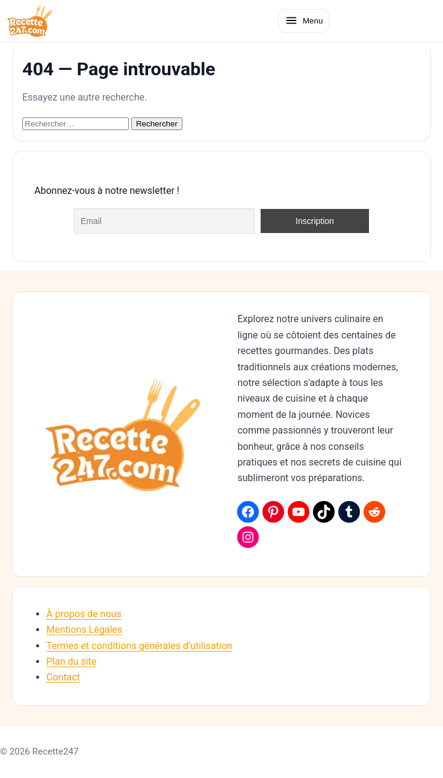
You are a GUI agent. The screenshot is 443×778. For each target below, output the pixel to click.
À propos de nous (84, 614)
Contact (63, 677)
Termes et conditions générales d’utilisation (139, 646)
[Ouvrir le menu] (303, 20)
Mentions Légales (84, 629)
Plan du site (71, 661)
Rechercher (157, 123)
